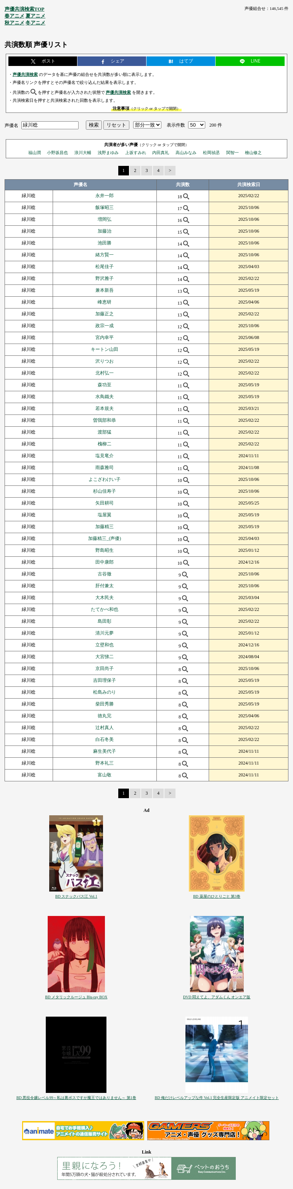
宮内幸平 (104, 337)
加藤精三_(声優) (104, 538)
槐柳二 (104, 444)
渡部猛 (104, 432)
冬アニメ (35, 23)
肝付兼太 (104, 585)
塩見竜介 (104, 455)
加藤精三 (104, 526)
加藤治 (104, 231)
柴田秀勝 (104, 704)
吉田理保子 (104, 680)
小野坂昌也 (57, 152)
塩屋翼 (104, 514)
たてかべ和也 (104, 609)
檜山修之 (253, 152)
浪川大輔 (82, 152)
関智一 (232, 152)
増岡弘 (104, 219)
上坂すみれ (135, 152)
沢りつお (104, 361)
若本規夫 (104, 408)
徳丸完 (104, 715)
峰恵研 (104, 302)
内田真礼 (160, 152)
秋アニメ (14, 23)
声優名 (11, 125)
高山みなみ (185, 152)
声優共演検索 (25, 74)
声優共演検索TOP (25, 9)
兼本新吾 (104, 290)
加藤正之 (104, 314)
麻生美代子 (104, 751)
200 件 (215, 125)
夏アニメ (35, 16)
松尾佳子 (104, 266)
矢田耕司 (104, 503)
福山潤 (34, 152)
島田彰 (104, 621)
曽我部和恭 (104, 420)
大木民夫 (104, 597)
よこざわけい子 (105, 479)
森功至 (104, 384)
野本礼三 (104, 763)
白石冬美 (104, 739)
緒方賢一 (104, 254)
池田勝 (104, 243)
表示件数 (176, 125)
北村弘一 (104, 373)
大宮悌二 (104, 656)
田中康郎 (104, 562)
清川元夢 (104, 633)
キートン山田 (104, 349)
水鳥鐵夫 (104, 396)
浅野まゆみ (108, 152)
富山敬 (104, 775)
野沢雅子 (104, 278)
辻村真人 (104, 727)
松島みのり (104, 692)
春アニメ (14, 16)
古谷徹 (104, 574)
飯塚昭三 (104, 207)
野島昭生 (104, 550)
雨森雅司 (104, 467)
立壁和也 (104, 645)
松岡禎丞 (211, 152)
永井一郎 (104, 195)
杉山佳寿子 (104, 491)
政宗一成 (104, 325)
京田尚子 (104, 668)
